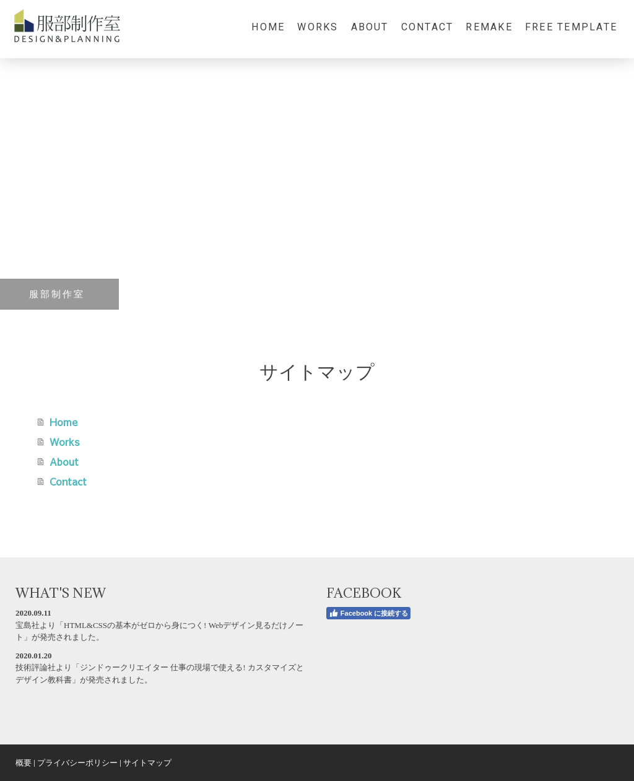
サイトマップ (147, 762)
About (370, 27)
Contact (427, 27)
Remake (489, 27)
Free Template (571, 27)
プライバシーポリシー (77, 762)
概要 (23, 762)
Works (317, 27)
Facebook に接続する (368, 613)
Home (268, 27)
